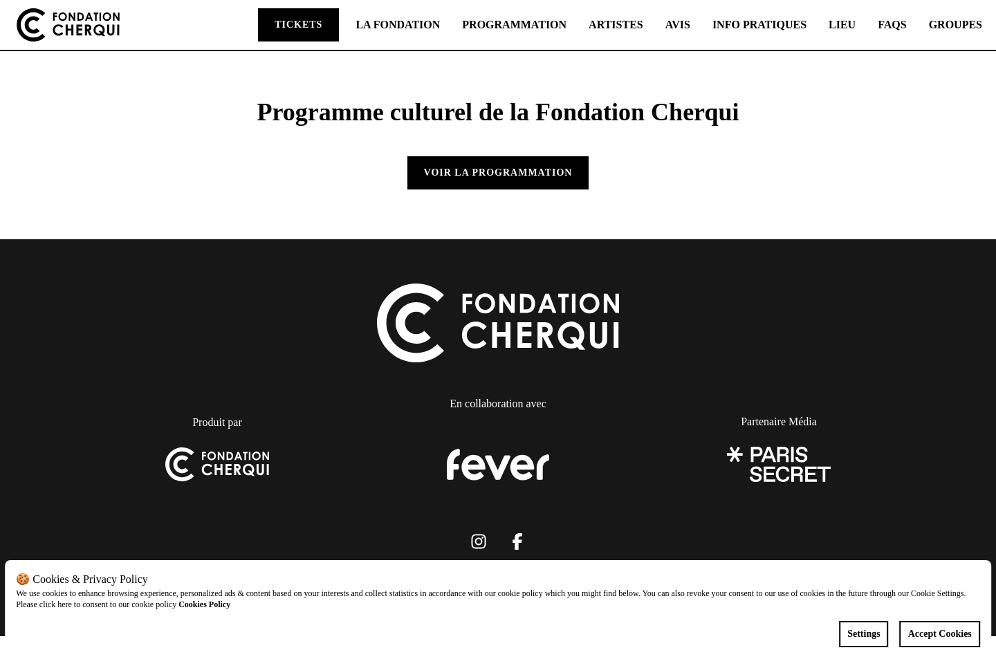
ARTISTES (616, 24)
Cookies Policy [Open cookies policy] (204, 604)
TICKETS (298, 24)
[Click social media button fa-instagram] (478, 544)
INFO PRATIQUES (759, 24)
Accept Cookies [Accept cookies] (940, 634)
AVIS (677, 24)
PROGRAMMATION (514, 24)
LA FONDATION (398, 24)
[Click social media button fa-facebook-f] (517, 544)
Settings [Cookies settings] (863, 634)
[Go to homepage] (68, 24)
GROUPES (955, 24)
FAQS (892, 24)
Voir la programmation (498, 172)
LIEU (842, 24)
